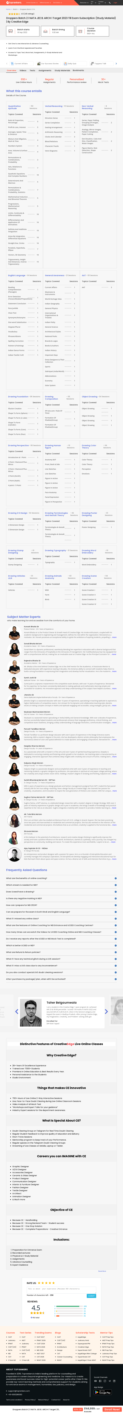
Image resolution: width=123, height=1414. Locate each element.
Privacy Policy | (30, 1400)
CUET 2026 (41, 1344)
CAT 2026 (40, 1357)
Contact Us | (55, 1400)
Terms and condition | (14, 1400)
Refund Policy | (43, 1400)
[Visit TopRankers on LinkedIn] (114, 1382)
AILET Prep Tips (108, 1341)
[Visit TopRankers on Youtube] (95, 1382)
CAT (9, 1357)
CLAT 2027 (41, 1338)
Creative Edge (83, 1348)
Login (115, 3)
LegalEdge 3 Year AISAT (87, 1361)
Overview (11, 70)
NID (9, 1354)
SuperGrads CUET (85, 1351)
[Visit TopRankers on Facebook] (100, 1382)
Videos (23, 70)
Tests (32, 70)
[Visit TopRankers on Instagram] (104, 1382)
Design (59, 1351)
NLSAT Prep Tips (108, 1361)
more (114, 637)
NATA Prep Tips (108, 1348)
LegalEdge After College (87, 1354)
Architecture (62, 1348)
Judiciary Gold (83, 1341)
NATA (10, 1351)
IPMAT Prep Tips (108, 1344)
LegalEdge (82, 1338)
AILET (23, 1341)
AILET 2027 (41, 1354)
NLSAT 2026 (41, 1361)
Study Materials (62, 70)
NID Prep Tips (107, 1351)
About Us (66, 1400)
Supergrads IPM (84, 1344)
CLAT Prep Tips (108, 1338)
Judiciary (11, 1341)
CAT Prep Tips (107, 1357)
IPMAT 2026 (41, 1341)
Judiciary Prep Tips (109, 1354)
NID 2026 (40, 1351)
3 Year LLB (12, 1361)
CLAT (10, 1338)
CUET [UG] (12, 1348)
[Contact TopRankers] (110, 3)
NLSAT (59, 1361)
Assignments (45, 70)
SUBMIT (91, 1297)
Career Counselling (64, 1357)
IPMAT (10, 1344)
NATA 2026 (41, 1348)
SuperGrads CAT (84, 1357)
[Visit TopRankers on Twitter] (109, 1382)
